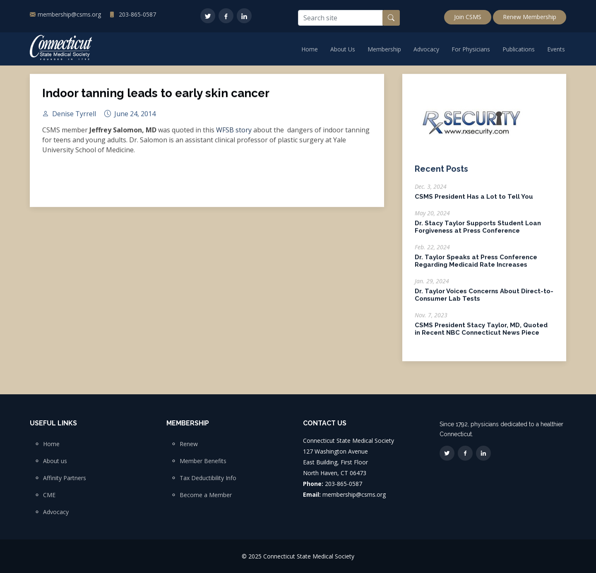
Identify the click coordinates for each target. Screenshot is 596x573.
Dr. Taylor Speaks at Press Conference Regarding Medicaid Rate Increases (476, 265)
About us (55, 461)
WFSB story (234, 134)
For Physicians (471, 49)
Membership (384, 49)
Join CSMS (467, 17)
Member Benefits (203, 461)
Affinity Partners (64, 478)
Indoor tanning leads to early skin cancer (155, 97)
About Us (342, 49)
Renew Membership (529, 17)
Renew (189, 444)
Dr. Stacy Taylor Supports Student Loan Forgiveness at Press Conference (478, 231)
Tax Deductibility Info (208, 478)
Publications (518, 49)
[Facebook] (226, 15)
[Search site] (340, 18)
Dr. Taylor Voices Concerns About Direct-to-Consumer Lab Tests (484, 299)
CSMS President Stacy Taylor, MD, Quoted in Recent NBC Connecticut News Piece (481, 333)
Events (556, 49)
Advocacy (426, 49)
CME (49, 495)
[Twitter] (207, 15)
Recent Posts (441, 173)
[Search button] (391, 18)
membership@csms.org (69, 14)
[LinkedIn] (244, 15)
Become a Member (206, 495)
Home (309, 49)
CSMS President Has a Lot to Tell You (474, 201)
